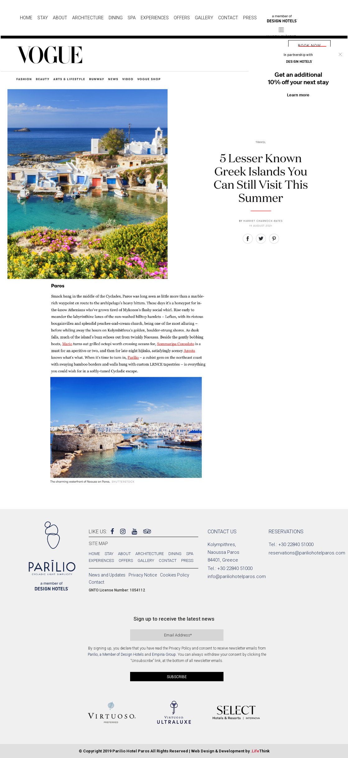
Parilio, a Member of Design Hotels (116, 654)
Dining (174, 553)
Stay (109, 553)
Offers (126, 560)
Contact (167, 560)
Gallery (146, 560)
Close (340, 54)
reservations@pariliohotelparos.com (307, 553)
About (124, 553)
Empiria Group (164, 654)
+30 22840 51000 (234, 568)
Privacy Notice (143, 574)
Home (94, 553)
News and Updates (107, 574)
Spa (189, 553)
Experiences (101, 560)
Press (187, 560)
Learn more (298, 95)
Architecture (149, 553)
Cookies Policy (174, 574)
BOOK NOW (309, 46)
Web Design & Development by (230, 751)
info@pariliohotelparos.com (237, 576)
